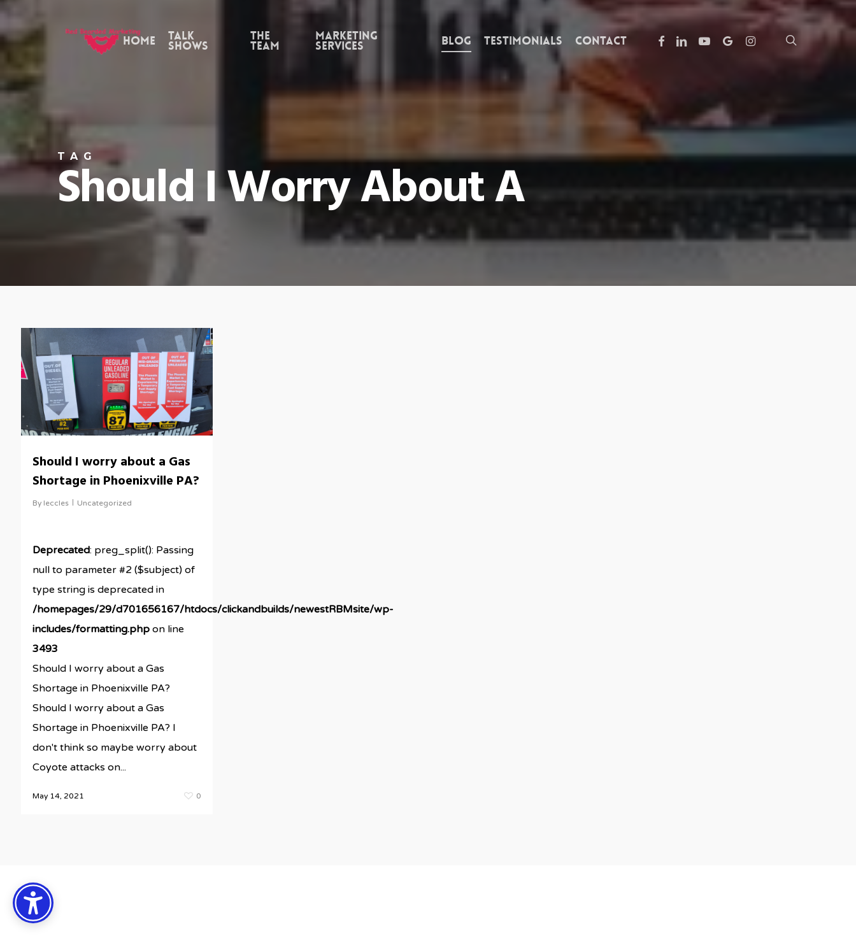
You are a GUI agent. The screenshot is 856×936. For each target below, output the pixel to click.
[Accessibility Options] (33, 903)
